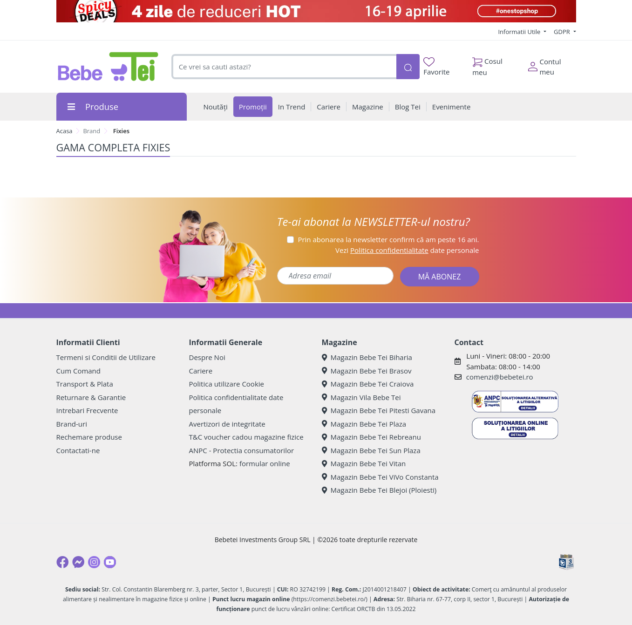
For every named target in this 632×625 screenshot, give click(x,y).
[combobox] (283, 67)
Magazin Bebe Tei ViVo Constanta (380, 477)
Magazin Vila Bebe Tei (361, 397)
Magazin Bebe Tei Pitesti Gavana (379, 410)
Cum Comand (78, 370)
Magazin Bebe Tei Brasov (367, 370)
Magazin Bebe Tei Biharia (367, 357)
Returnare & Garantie (91, 397)
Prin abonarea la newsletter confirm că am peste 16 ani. (388, 239)
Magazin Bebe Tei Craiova (368, 383)
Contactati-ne (78, 450)
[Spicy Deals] (316, 11)
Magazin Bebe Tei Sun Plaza (371, 450)
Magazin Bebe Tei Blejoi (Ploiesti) (379, 490)
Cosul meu (487, 64)
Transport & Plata (84, 383)
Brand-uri (71, 423)
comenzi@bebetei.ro (499, 376)
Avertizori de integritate (227, 423)
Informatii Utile (520, 31)
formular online (264, 463)
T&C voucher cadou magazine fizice (246, 437)
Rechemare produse (89, 437)
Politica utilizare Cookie (226, 383)
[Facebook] (62, 562)
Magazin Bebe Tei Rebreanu (371, 437)
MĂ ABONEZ (439, 277)
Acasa (64, 131)
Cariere (201, 370)
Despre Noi (207, 357)
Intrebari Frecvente (87, 410)
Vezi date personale (407, 250)
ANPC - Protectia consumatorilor (241, 450)
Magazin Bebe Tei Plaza (364, 423)
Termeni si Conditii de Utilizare (106, 357)
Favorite (436, 66)
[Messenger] (78, 562)
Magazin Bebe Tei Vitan (364, 463)
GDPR (562, 31)
